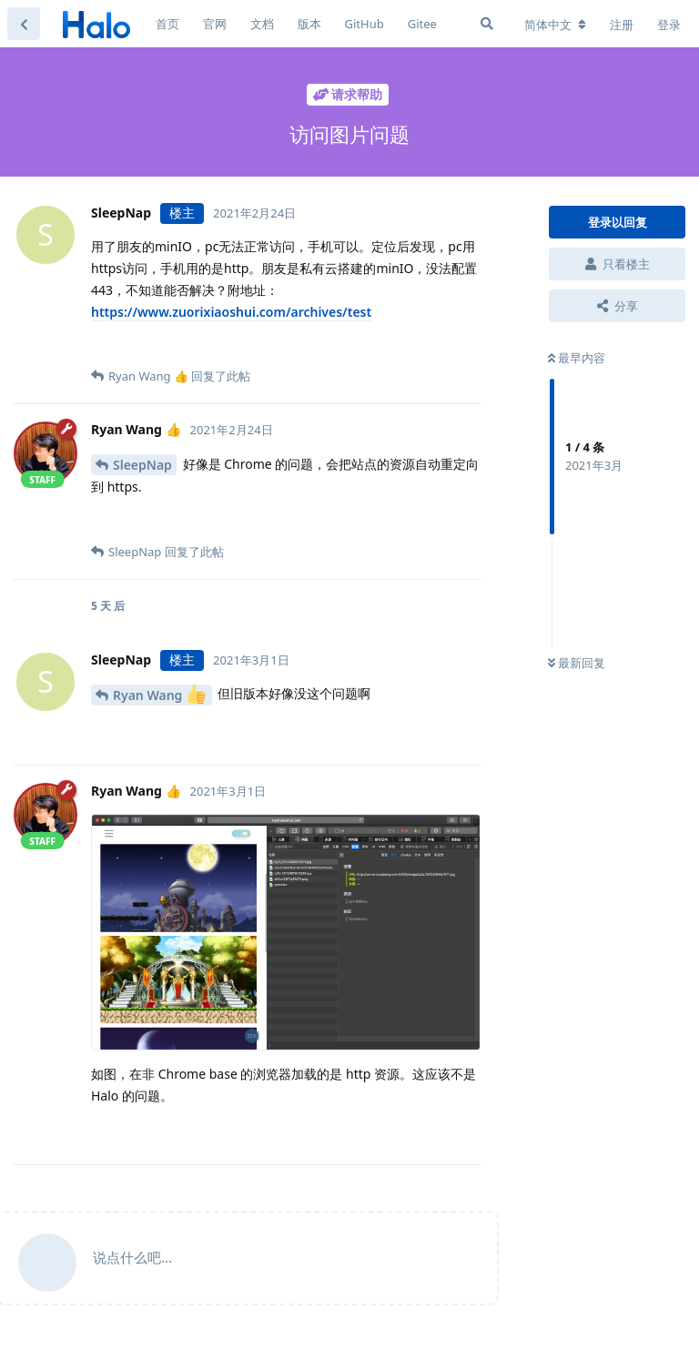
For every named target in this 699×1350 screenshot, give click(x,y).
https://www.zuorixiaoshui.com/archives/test (231, 311)
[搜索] (487, 23)
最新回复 (576, 663)
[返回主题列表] (23, 23)
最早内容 (576, 358)
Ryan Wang (159, 694)
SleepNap (142, 464)
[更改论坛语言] (555, 24)
